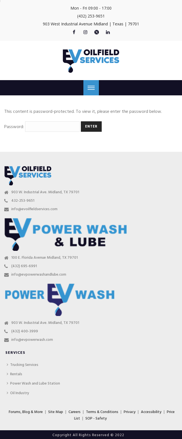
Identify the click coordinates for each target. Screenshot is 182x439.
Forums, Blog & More (26, 412)
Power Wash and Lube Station (33, 384)
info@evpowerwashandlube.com (38, 274)
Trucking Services (22, 365)
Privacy (130, 412)
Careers (74, 412)
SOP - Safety (96, 419)
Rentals (14, 374)
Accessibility (151, 412)
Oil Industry (18, 393)
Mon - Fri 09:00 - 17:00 (91, 8)
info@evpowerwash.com (32, 340)
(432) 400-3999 (24, 331)
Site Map (55, 412)
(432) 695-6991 (24, 266)
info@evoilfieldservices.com (34, 209)
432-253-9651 (22, 200)
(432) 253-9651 (91, 16)
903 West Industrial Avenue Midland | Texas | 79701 (91, 24)
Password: (42, 127)
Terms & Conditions (102, 412)
